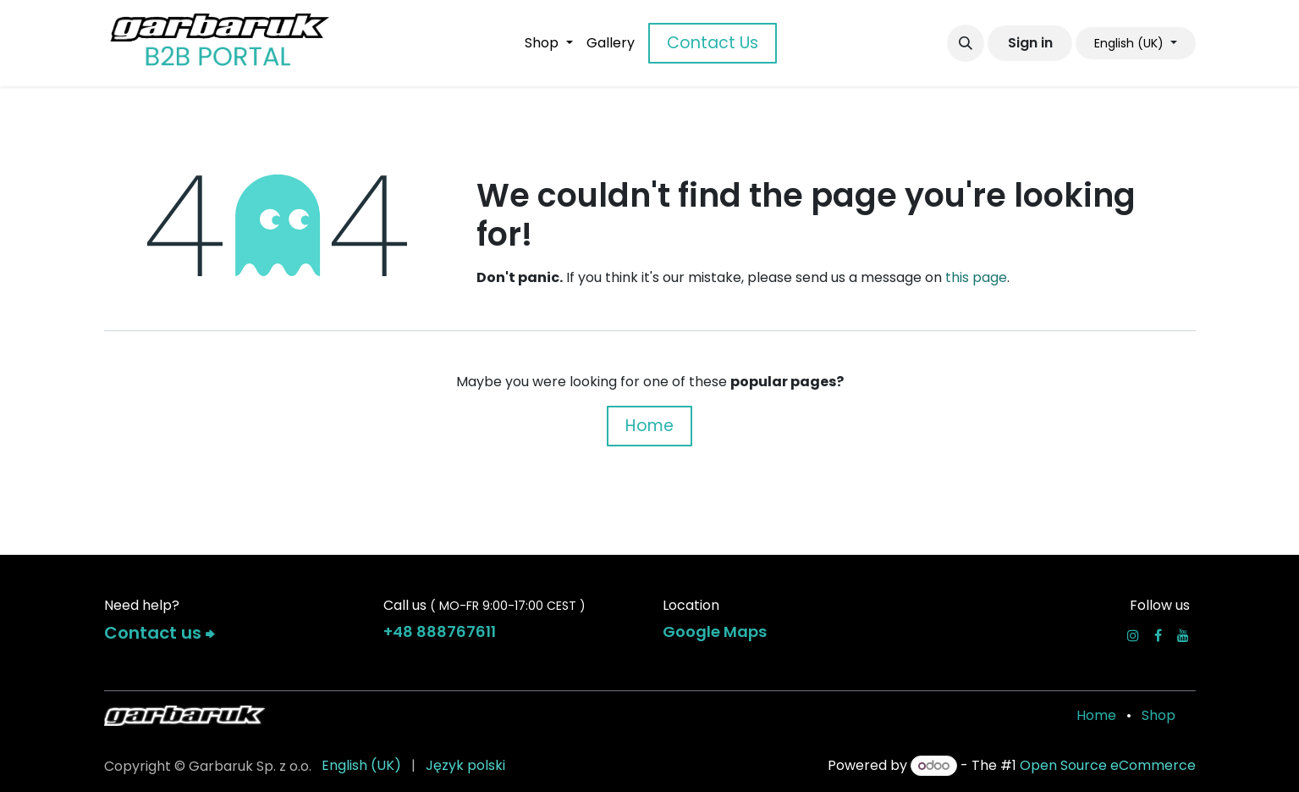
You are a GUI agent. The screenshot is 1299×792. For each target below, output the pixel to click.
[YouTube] (1183, 635)
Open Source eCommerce (1108, 765)
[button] (965, 43)
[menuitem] (548, 43)
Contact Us (712, 42)
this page (976, 277)
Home (649, 425)
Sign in (1030, 43)
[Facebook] (1158, 635)
